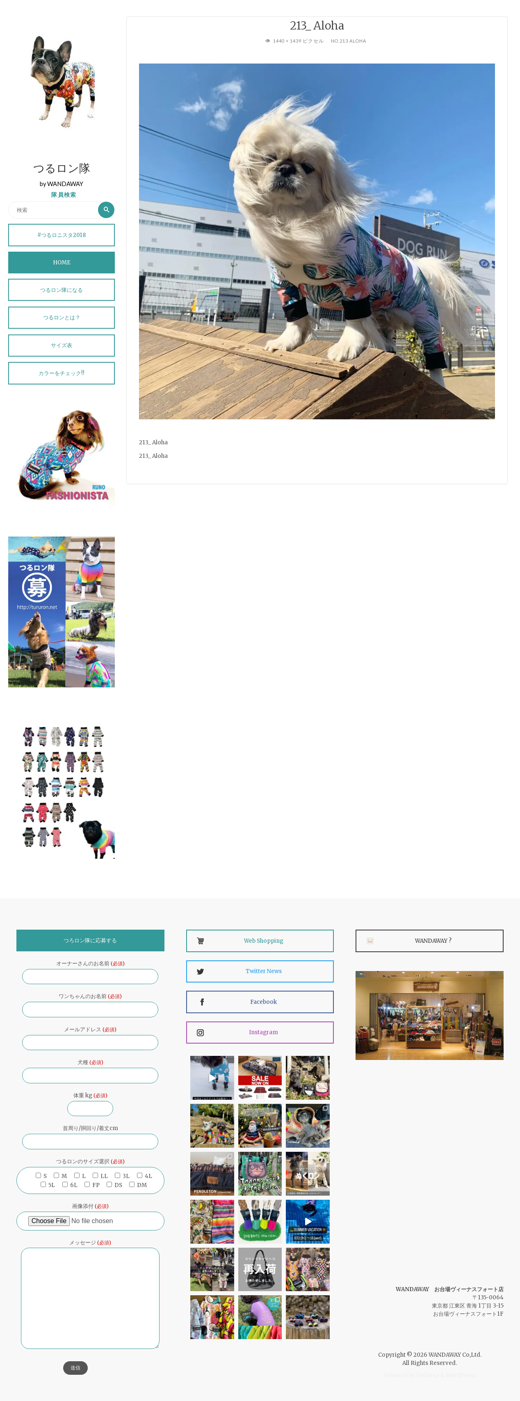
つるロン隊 (61, 169)
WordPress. (461, 1375)
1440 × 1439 (288, 40)
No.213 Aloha (348, 40)
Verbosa (427, 1375)
